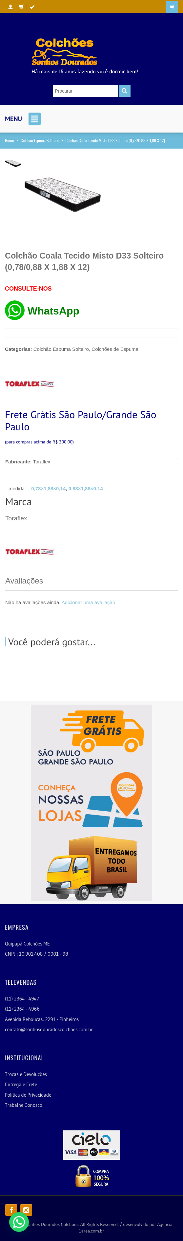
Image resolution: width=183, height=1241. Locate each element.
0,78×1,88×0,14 (48, 488)
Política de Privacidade (28, 1095)
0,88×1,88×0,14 (86, 488)
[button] (19, 1222)
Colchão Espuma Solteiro (40, 140)
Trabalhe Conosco (23, 1105)
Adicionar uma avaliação (88, 602)
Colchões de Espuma (115, 349)
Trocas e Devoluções (26, 1074)
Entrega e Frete (21, 1084)
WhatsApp (53, 311)
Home (9, 140)
